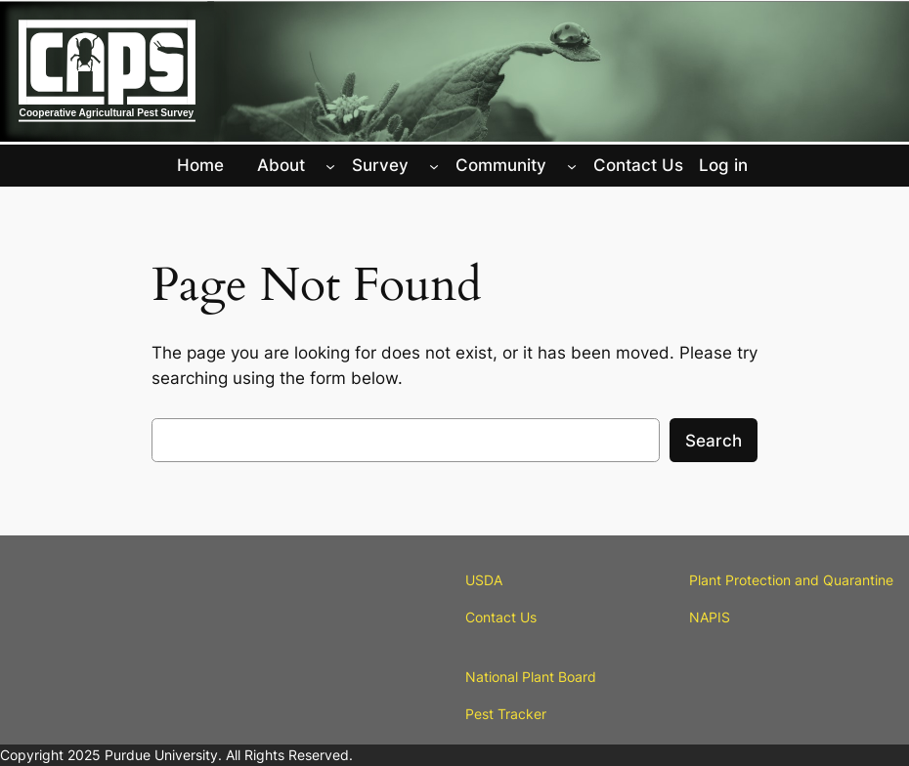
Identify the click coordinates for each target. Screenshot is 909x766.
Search (713, 440)
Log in (723, 165)
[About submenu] (330, 165)
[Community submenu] (572, 165)
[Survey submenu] (434, 165)
